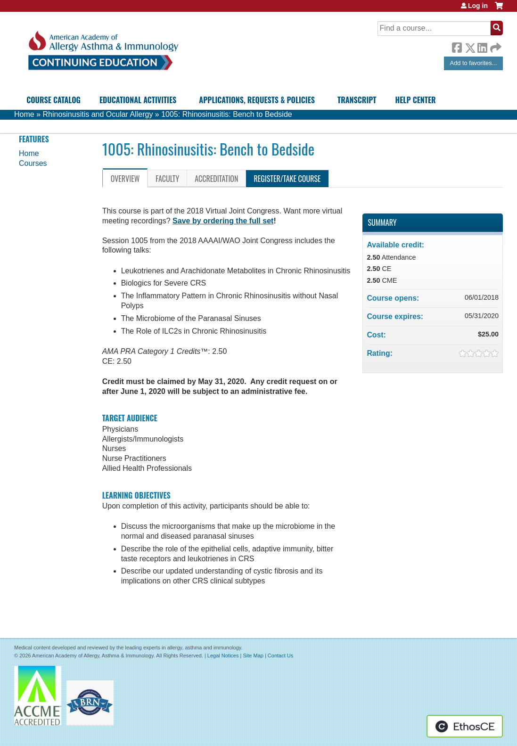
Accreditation (216, 178)
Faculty (167, 178)
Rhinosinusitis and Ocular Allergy (97, 114)
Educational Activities (137, 100)
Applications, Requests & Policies (257, 100)
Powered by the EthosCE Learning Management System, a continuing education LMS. (465, 726)
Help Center (415, 100)
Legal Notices (223, 655)
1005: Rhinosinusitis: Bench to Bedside (226, 114)
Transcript (356, 100)
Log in (478, 5)
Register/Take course (287, 178)
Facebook (456, 46)
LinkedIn (482, 46)
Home (24, 114)
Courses (33, 163)
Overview (125, 178)
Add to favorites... (473, 62)
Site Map (253, 655)
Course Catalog (53, 100)
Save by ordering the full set (222, 221)
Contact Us (280, 655)
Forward (495, 45)
